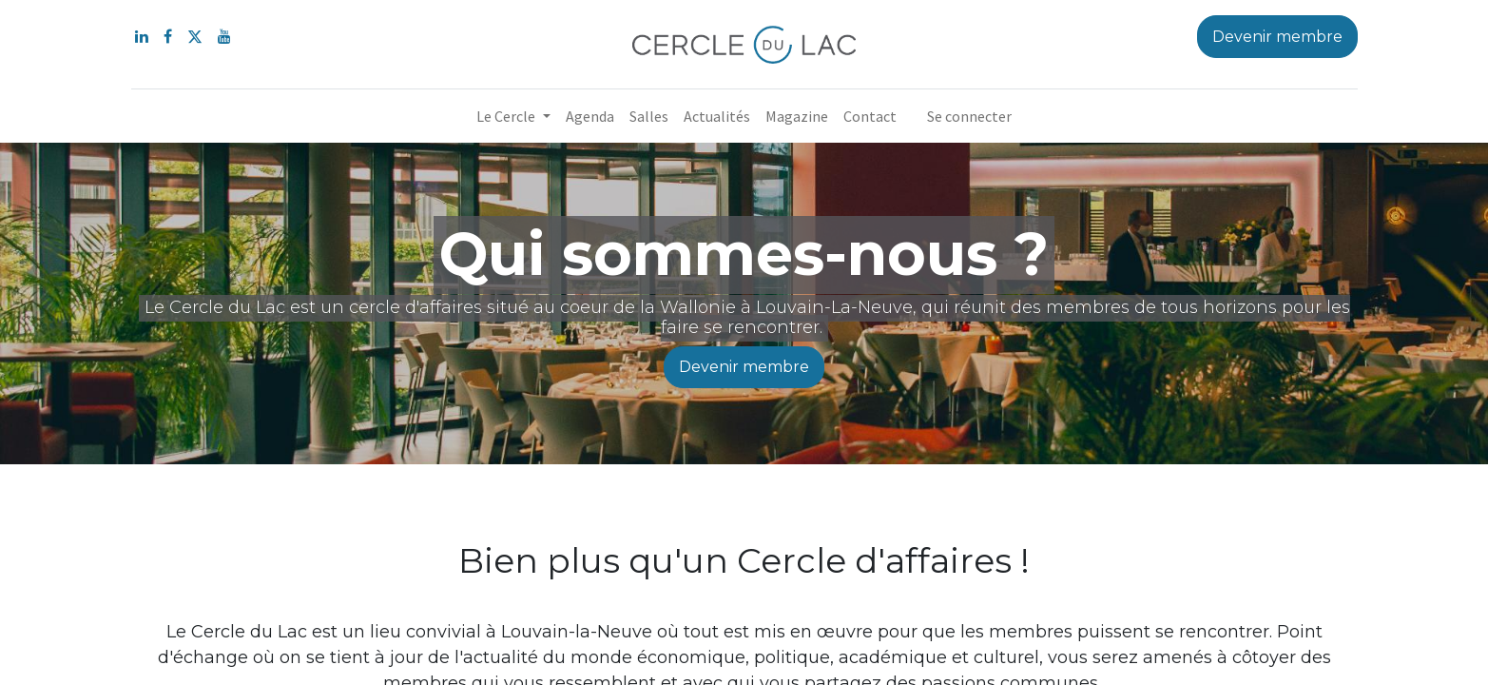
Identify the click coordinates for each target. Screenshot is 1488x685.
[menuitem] (590, 116)
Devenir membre (744, 367)
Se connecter (969, 116)
